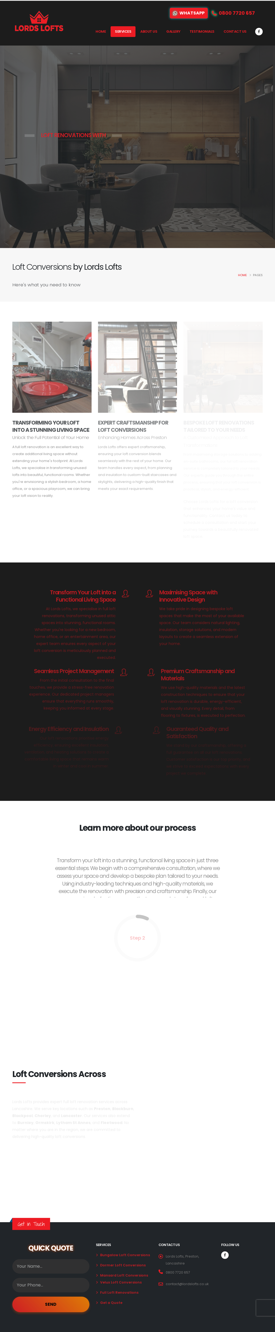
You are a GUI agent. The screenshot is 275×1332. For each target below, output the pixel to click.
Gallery (173, 31)
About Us (148, 31)
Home (101, 31)
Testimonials (202, 31)
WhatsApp (189, 13)
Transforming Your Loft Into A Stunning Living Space (50, 426)
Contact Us (235, 31)
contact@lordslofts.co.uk (187, 1284)
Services (123, 31)
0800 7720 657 (178, 1272)
